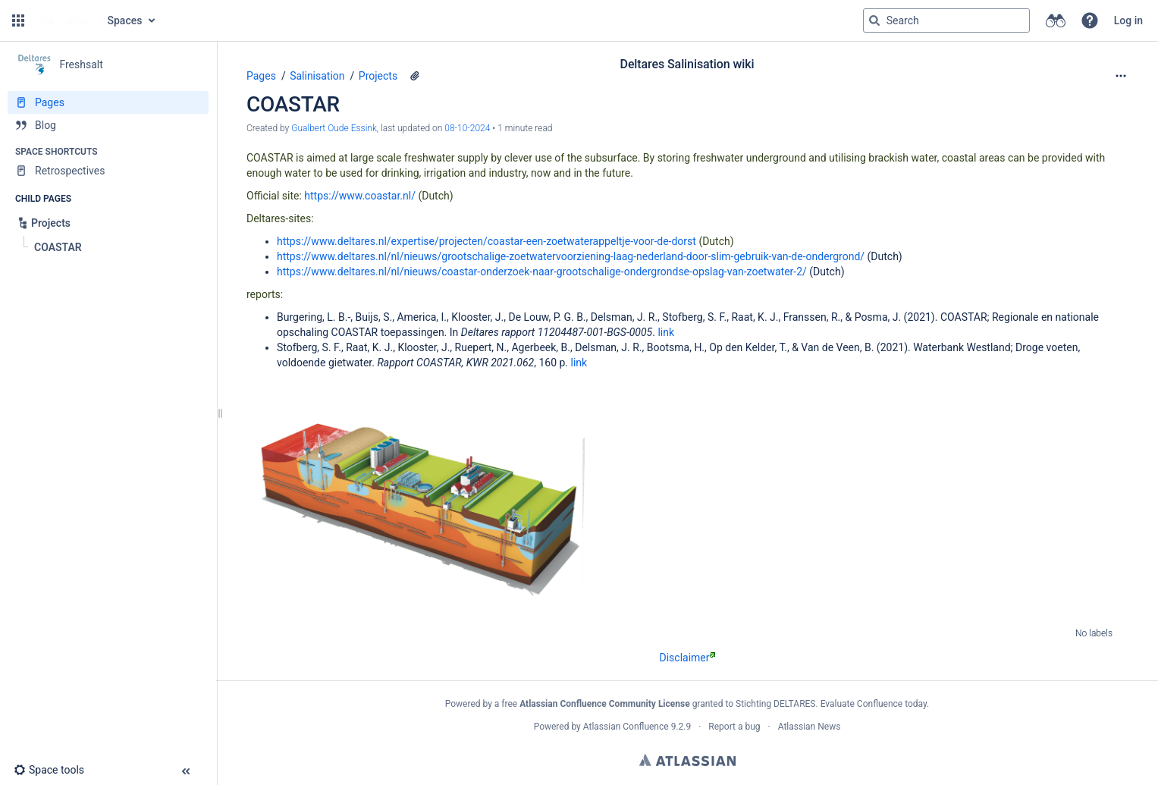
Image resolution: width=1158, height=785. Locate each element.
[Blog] (108, 125)
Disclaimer (686, 658)
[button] (18, 20)
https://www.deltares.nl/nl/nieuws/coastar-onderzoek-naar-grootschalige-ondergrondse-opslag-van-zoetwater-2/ (542, 271)
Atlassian (687, 760)
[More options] (1120, 75)
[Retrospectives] (108, 170)
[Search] (874, 20)
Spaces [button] (125, 20)
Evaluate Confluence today (874, 704)
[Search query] (946, 20)
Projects (378, 76)
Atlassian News (809, 726)
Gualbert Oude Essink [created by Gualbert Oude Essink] (334, 128)
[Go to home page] (64, 20)
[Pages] (108, 102)
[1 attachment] (415, 76)
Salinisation (317, 76)
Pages (261, 76)
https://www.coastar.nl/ (360, 196)
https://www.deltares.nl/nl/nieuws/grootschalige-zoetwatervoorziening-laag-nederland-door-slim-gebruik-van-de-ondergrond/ (571, 256)
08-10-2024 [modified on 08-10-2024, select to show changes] (467, 128)
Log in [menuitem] (1128, 20)
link (665, 332)
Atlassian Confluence (626, 726)
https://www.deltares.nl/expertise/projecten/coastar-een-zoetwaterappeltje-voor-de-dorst (486, 241)
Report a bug (734, 726)
